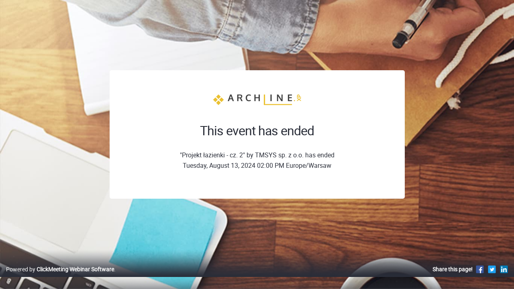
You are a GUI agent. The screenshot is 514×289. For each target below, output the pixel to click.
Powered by (60, 277)
